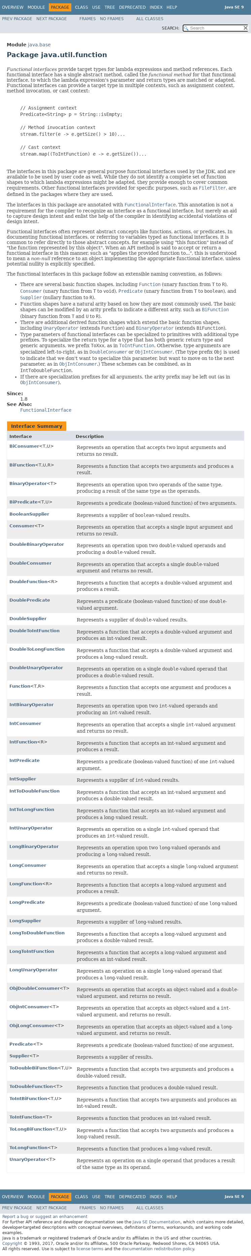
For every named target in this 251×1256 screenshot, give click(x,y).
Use (96, 7)
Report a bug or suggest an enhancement (44, 1216)
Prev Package (17, 18)
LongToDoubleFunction (37, 932)
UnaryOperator (27, 1159)
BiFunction (22, 465)
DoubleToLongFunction (37, 649)
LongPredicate (27, 902)
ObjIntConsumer (29, 1006)
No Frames (112, 18)
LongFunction (25, 883)
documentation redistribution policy (158, 1249)
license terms (89, 1249)
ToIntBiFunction (28, 1098)
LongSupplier (25, 920)
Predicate (21, 1044)
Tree (110, 7)
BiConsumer (24, 446)
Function (19, 686)
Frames (87, 18)
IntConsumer (25, 723)
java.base (39, 44)
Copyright (12, 1243)
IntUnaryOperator (30, 827)
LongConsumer (27, 865)
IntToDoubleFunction (34, 791)
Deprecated (132, 7)
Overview (13, 7)
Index (156, 7)
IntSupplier (22, 778)
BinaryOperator (28, 483)
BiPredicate (23, 501)
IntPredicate (24, 760)
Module (36, 7)
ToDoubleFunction (31, 1086)
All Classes (150, 18)
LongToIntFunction (31, 951)
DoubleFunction (28, 581)
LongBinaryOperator (34, 846)
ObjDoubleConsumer (34, 988)
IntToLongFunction (31, 809)
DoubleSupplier (27, 618)
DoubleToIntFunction (34, 630)
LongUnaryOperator (33, 969)
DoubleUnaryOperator (36, 667)
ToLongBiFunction (30, 1129)
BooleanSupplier (29, 514)
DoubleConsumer (30, 563)
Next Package (51, 18)
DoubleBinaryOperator (36, 544)
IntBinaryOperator (31, 704)
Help (172, 7)
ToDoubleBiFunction (33, 1067)
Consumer (21, 525)
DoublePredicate (29, 600)
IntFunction (23, 741)
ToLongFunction (28, 1147)
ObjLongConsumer (31, 1025)
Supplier (19, 1055)
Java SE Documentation (156, 1222)
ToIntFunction (25, 1117)
